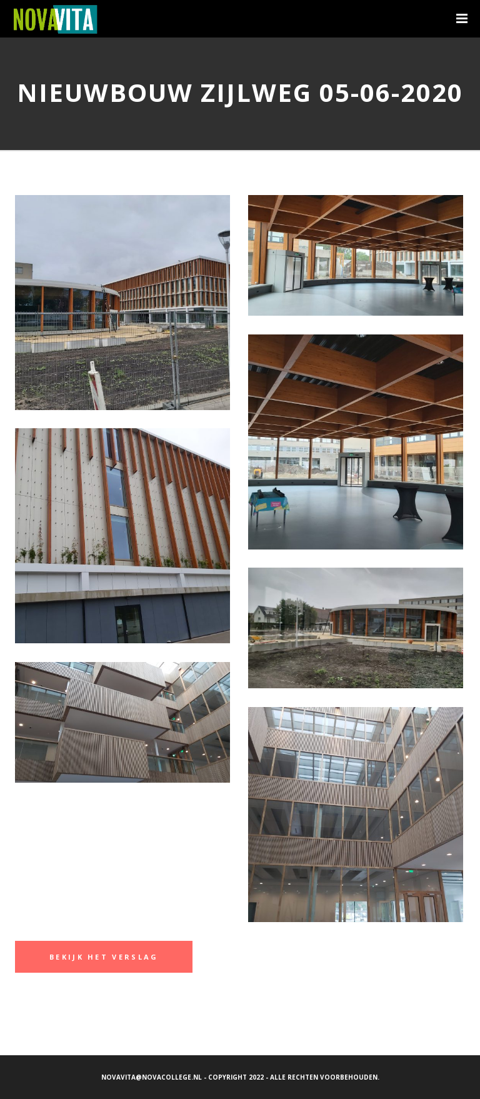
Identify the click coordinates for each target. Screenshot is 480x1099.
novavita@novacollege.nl (151, 1077)
